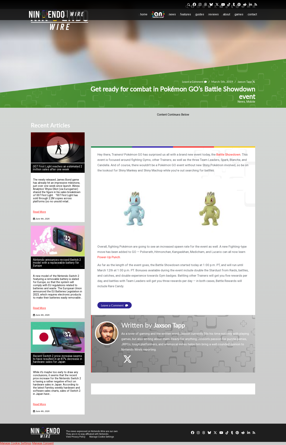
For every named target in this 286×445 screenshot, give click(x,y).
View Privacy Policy (75, 437)
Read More (39, 211)
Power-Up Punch (108, 257)
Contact (252, 14)
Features (185, 14)
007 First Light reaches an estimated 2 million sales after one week (57, 168)
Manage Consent (43, 443)
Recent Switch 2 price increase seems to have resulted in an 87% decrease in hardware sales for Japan (57, 359)
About (226, 14)
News (172, 14)
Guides (199, 14)
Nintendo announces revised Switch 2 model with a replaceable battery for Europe (57, 262)
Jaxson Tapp (244, 81)
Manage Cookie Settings (102, 437)
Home (143, 14)
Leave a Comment (192, 81)
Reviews (213, 14)
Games (239, 14)
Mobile (250, 101)
